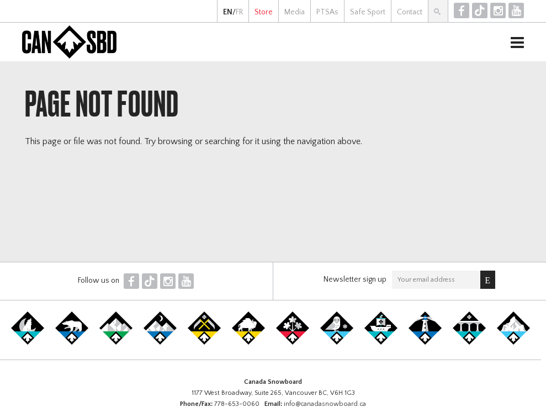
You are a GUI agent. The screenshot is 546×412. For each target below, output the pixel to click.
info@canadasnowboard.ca (325, 404)
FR (239, 12)
